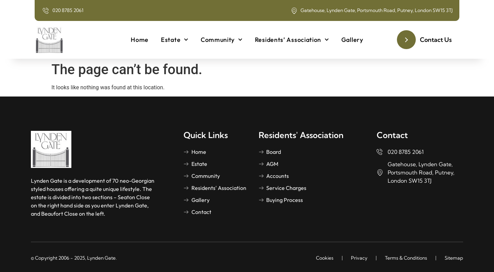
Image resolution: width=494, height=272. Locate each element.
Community (222, 39)
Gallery (352, 40)
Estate (174, 39)
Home (140, 40)
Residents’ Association (292, 39)
